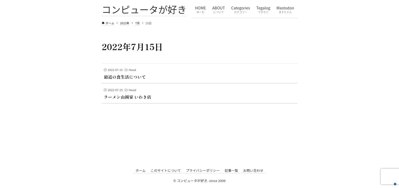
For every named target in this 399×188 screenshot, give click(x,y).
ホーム (141, 170)
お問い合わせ (253, 170)
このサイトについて (165, 170)
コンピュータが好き (144, 9)
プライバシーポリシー (203, 170)
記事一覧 (231, 170)
